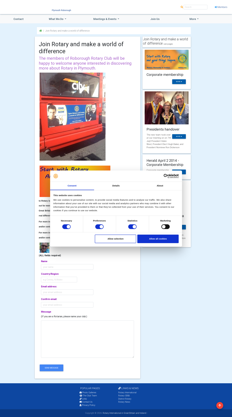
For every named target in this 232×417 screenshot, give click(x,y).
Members (221, 7)
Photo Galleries (88, 392)
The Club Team (88, 395)
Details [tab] (116, 186)
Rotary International (127, 392)
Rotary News (124, 402)
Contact (18, 19)
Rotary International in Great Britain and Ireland (124, 413)
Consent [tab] (72, 186)
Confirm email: (49, 299)
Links (83, 398)
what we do (56, 19)
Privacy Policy (87, 405)
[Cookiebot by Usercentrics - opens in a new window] (166, 176)
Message (46, 311)
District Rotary (124, 398)
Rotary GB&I (124, 395)
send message (51, 368)
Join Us (155, 19)
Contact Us (86, 402)
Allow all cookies (158, 239)
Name (44, 261)
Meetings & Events (105, 19)
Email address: (49, 286)
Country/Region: (50, 273)
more (179, 82)
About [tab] (160, 186)
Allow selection (116, 239)
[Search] (195, 7)
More (193, 19)
